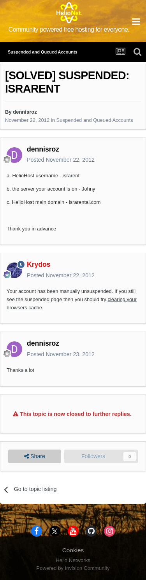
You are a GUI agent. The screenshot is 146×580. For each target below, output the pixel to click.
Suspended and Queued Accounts (94, 120)
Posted (61, 160)
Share (34, 456)
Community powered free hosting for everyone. (69, 29)
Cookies (73, 550)
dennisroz (25, 112)
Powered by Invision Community (72, 568)
